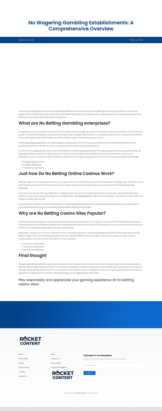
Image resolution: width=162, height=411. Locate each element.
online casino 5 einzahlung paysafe (76, 196)
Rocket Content (80, 393)
